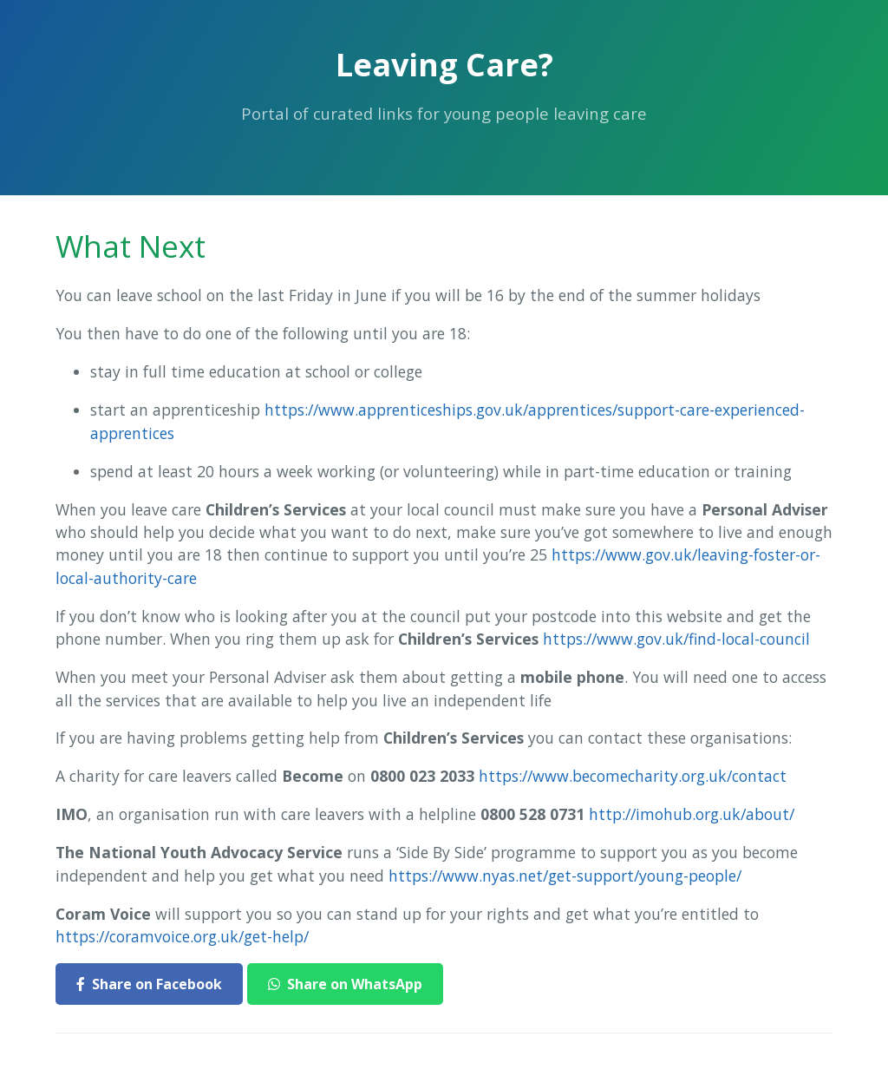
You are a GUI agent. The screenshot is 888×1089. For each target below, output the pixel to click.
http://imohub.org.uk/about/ (691, 814)
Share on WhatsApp (345, 984)
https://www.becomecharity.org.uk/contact (633, 775)
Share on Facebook (149, 984)
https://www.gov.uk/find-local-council (676, 638)
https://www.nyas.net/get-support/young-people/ (564, 875)
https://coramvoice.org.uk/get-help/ (182, 936)
